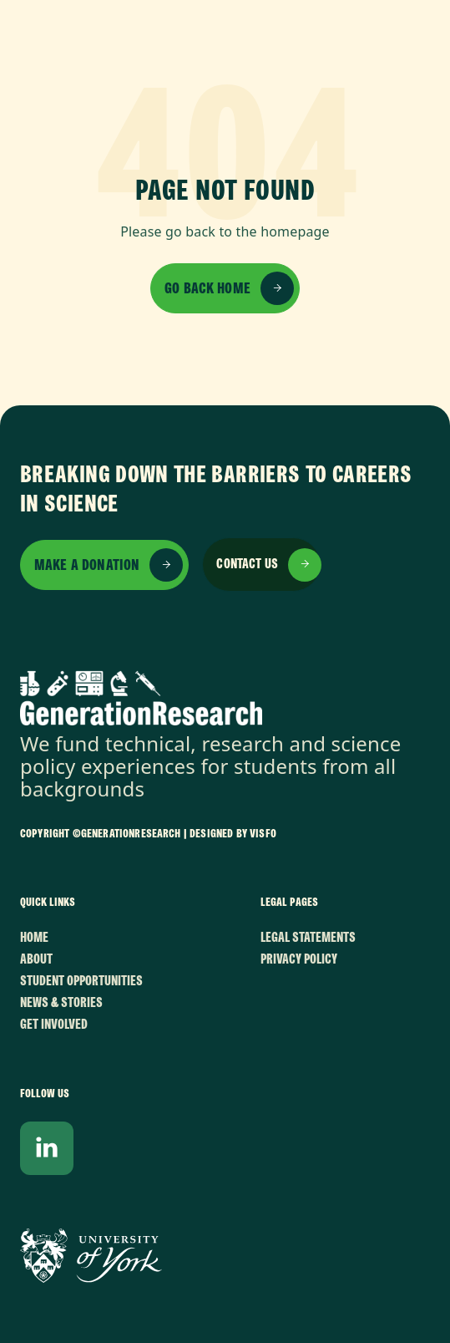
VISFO (263, 833)
